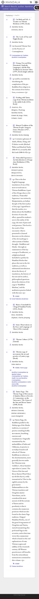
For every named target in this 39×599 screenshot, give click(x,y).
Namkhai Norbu (17, 42)
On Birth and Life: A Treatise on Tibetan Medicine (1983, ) (21, 21)
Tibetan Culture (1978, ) (23, 340)
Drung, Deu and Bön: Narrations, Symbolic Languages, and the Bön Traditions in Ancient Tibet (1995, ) (23, 67)
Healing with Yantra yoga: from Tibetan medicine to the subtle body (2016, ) (23, 100)
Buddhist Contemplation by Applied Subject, (20, 373)
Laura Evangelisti (17, 416)
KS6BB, (17, 368)
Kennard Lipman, (17, 170)
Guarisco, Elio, (17, 107)
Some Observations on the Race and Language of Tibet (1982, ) (22, 327)
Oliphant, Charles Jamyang (20, 318)
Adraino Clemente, (18, 410)
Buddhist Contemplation (19, 57)
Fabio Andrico (16, 364)
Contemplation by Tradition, (20, 55)
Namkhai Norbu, (18, 27)
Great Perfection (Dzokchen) (20, 299)
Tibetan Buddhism (17, 566)
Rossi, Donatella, (17, 315)
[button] (36, 2)
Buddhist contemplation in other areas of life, (21, 383)
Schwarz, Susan (16, 118)
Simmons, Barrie (17, 30)
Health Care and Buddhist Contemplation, (19, 379)
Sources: (6, 9)
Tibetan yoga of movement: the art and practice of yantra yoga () (21, 355)
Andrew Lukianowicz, (18, 413)
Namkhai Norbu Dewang (20, 135)
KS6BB (17, 296)
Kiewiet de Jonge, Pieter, (19, 115)
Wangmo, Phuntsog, (18, 110)
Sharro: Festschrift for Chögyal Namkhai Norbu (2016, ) (22, 306)
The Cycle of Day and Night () (22, 38)
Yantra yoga (23, 368)
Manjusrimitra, (16, 173)
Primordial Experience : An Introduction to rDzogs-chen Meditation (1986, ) (23, 160)
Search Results (14, 9)
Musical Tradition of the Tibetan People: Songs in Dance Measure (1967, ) (23, 128)
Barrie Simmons (17, 175)
